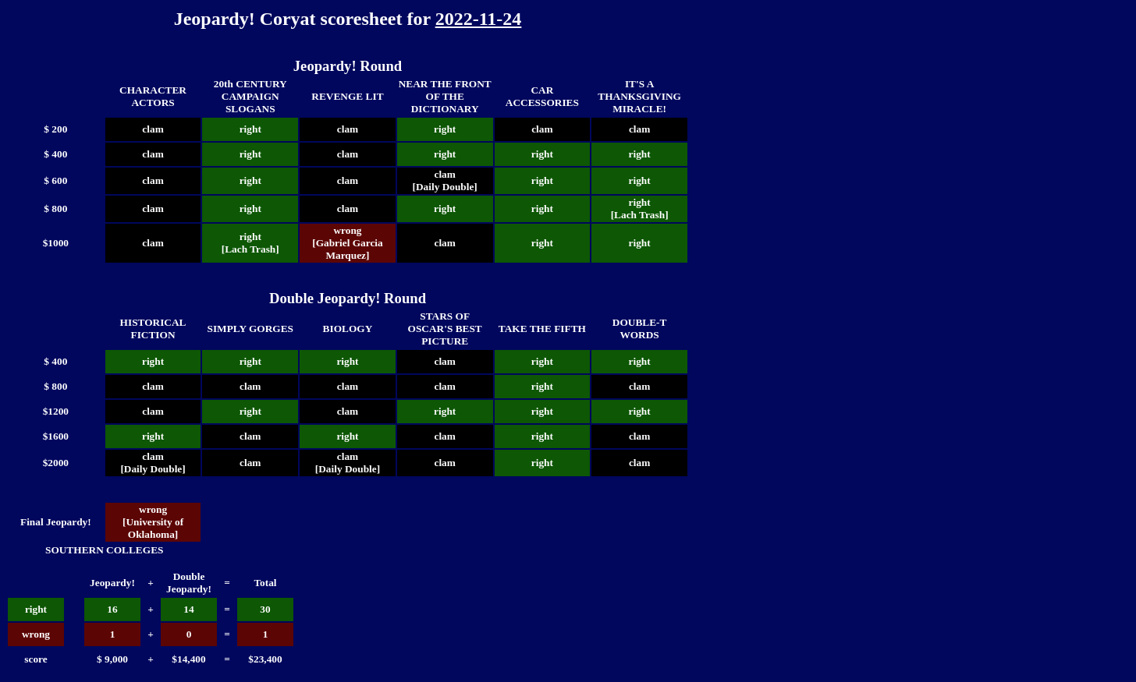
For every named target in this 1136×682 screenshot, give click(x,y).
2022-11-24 (478, 19)
